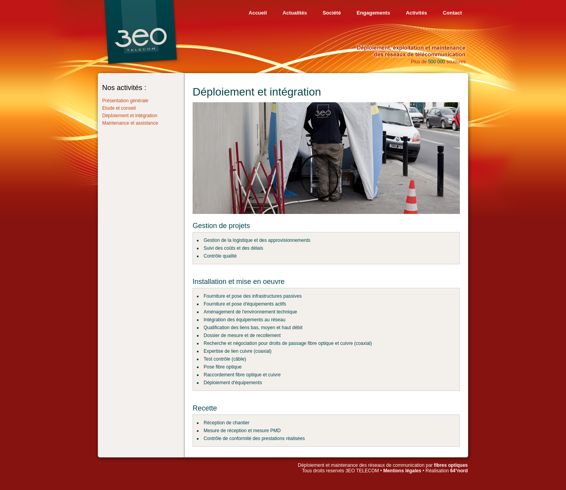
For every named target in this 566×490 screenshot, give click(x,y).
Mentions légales (402, 470)
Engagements (373, 13)
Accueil (258, 13)
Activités (416, 13)
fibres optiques (451, 465)
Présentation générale (125, 100)
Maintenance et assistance (130, 123)
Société (332, 13)
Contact (452, 13)
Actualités (295, 13)
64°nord (459, 470)
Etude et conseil (119, 108)
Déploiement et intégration (129, 115)
